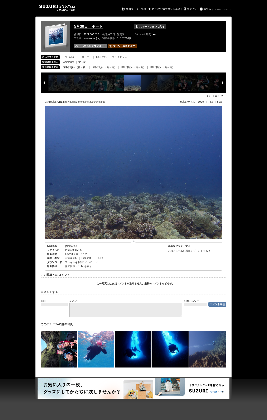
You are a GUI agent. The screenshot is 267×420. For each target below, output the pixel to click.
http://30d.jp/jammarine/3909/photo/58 (84, 101)
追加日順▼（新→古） (162, 67)
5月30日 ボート (88, 26)
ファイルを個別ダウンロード (81, 262)
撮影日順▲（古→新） (75, 67)
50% (219, 101)
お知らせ (209, 9)
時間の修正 (88, 258)
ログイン (192, 9)
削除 (100, 258)
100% (201, 101)
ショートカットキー (216, 96)
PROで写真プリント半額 (166, 9)
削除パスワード (193, 300)
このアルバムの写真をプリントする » (189, 250)
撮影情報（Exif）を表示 (78, 266)
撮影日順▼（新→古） (104, 67)
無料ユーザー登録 (136, 9)
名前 (43, 300)
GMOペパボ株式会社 (223, 10)
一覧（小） (69, 57)
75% (211, 101)
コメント (74, 300)
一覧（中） (85, 57)
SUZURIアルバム (57, 7)
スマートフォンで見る (150, 26)
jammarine (68, 62)
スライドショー (121, 57)
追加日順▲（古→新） (133, 67)
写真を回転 (71, 258)
